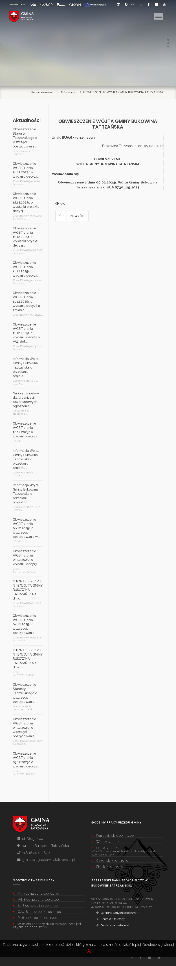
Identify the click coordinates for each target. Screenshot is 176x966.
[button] (72, 216)
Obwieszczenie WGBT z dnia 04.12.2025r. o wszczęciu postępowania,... (25, 624)
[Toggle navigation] (158, 16)
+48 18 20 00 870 (36, 853)
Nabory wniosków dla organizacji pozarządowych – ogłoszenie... (26, 399)
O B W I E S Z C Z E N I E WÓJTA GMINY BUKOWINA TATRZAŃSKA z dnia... (27, 589)
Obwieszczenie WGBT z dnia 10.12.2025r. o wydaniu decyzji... (26, 430)
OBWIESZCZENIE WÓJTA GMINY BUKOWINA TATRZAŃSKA (123, 92)
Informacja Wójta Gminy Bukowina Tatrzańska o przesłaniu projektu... (26, 367)
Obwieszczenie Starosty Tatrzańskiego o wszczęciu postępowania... (25, 137)
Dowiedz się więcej (158, 945)
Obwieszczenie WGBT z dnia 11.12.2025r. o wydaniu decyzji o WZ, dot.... (26, 333)
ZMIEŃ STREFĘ (17, 4)
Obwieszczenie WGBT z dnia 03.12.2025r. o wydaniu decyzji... (26, 760)
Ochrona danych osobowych (119, 912)
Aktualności (68, 92)
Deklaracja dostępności (116, 925)
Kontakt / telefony (113, 919)
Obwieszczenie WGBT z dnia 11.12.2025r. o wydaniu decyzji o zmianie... (26, 301)
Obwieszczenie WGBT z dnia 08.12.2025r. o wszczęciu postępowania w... (26, 528)
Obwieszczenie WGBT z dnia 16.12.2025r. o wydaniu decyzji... (26, 170)
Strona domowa (43, 92)
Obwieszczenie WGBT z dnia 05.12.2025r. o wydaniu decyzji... (26, 557)
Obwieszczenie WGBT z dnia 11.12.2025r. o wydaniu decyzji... (26, 269)
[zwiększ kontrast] (126, 4)
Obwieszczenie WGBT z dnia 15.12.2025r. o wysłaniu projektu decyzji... (26, 202)
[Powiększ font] (132, 4)
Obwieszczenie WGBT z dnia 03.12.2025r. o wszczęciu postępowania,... (25, 727)
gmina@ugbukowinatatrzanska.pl (48, 860)
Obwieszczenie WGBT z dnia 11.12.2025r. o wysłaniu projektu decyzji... (26, 236)
